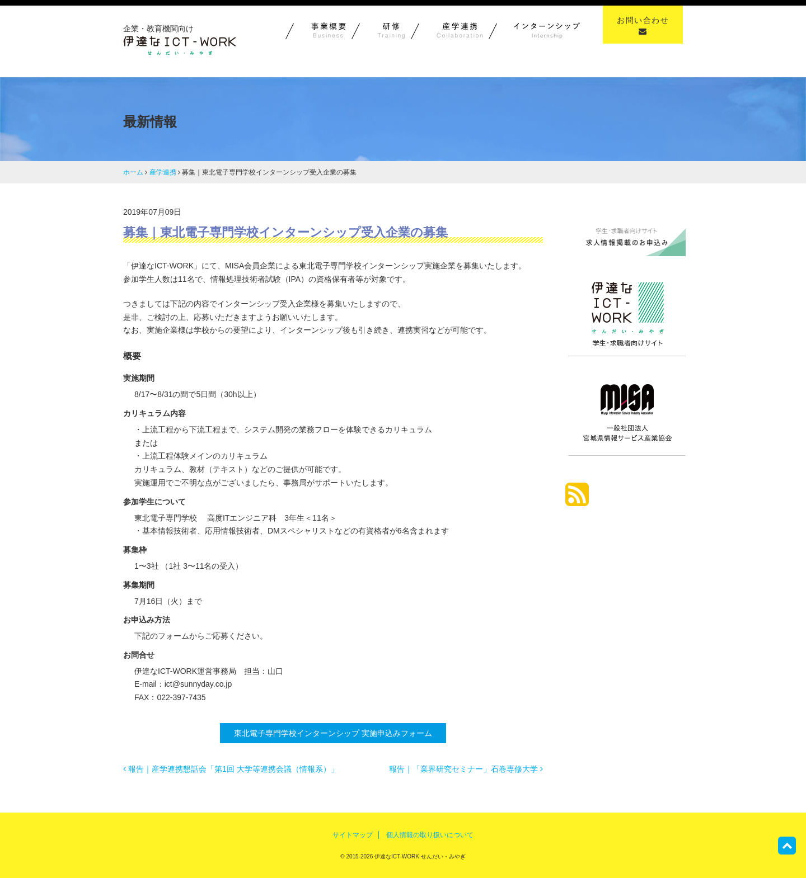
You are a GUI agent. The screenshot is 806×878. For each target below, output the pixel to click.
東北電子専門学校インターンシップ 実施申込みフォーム (333, 733)
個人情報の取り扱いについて (430, 835)
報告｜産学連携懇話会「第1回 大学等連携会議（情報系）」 (231, 768)
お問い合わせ (643, 25)
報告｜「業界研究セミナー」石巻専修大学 (466, 768)
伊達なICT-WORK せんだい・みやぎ (419, 856)
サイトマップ (352, 835)
